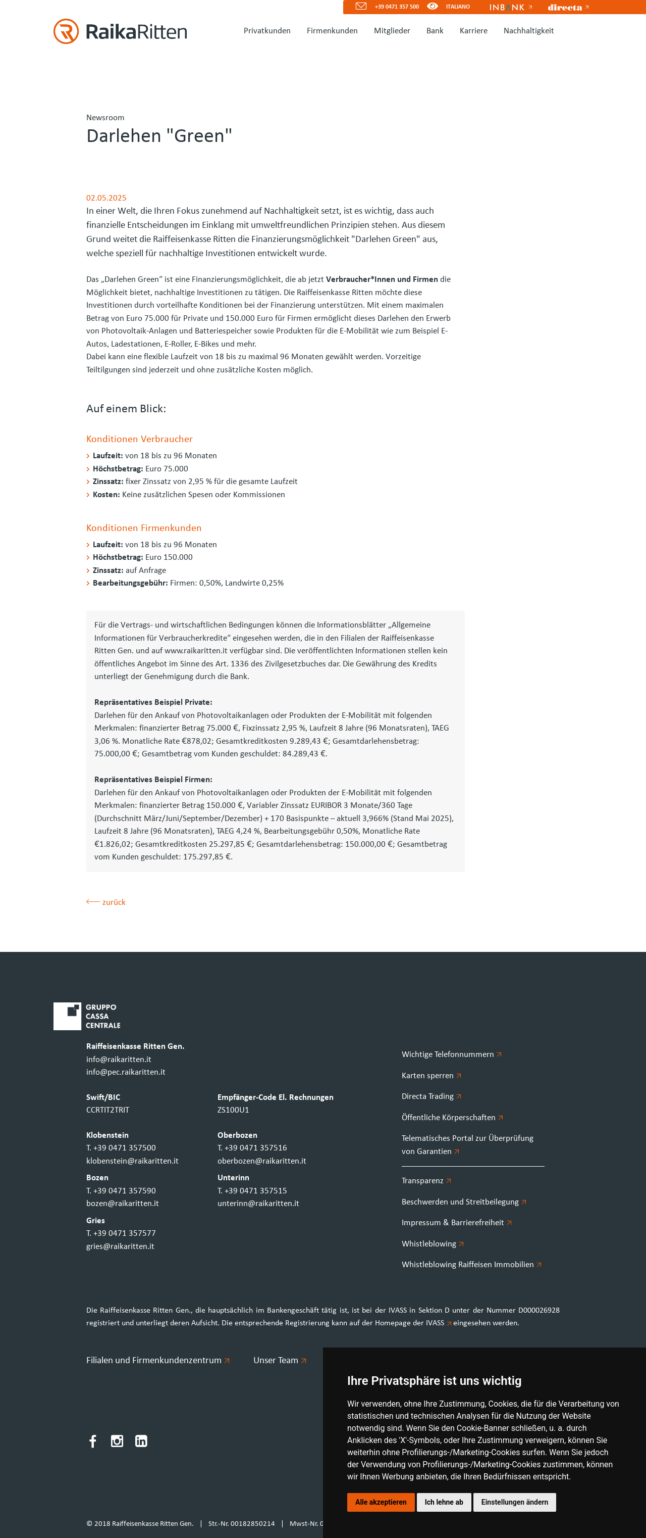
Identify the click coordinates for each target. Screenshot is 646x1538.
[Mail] (357, 7)
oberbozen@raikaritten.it (262, 1161)
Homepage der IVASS (414, 1323)
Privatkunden (267, 31)
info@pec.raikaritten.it (126, 1072)
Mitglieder (392, 31)
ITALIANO (458, 7)
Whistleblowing (433, 1244)
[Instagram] (117, 1443)
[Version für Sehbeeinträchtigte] (432, 7)
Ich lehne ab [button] (444, 1502)
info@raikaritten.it (118, 1059)
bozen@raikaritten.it (122, 1203)
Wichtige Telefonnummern (452, 1054)
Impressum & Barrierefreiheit (457, 1223)
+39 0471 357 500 (397, 7)
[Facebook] (92, 1443)
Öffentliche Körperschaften (452, 1118)
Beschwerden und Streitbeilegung (464, 1202)
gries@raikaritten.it (120, 1246)
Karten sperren (431, 1076)
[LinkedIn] (141, 1443)
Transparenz (426, 1181)
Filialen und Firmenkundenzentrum (157, 1361)
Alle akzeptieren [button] (381, 1502)
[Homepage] (116, 31)
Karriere (474, 31)
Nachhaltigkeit (529, 31)
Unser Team (279, 1361)
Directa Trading (431, 1096)
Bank (435, 31)
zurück (106, 902)
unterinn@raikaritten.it (258, 1203)
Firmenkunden (332, 31)
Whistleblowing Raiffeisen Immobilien (472, 1265)
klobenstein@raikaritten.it (132, 1161)
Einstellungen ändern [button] (515, 1502)
